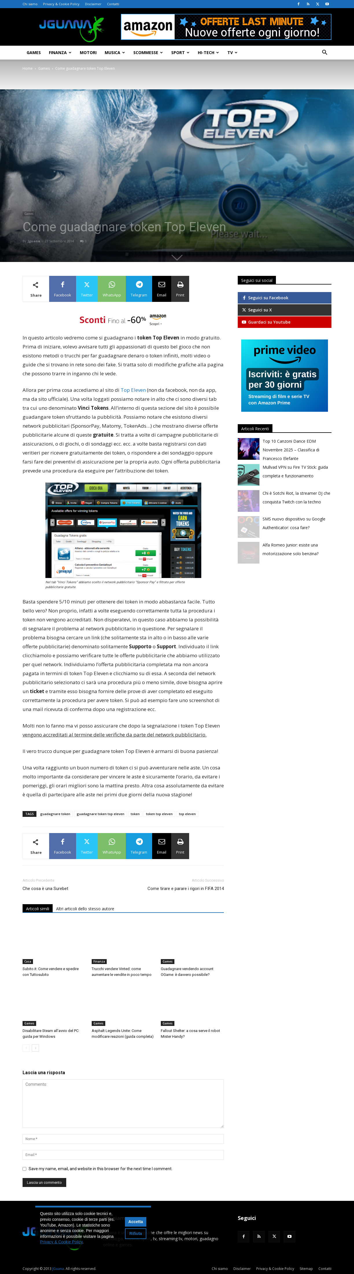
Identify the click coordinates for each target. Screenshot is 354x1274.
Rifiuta (135, 1233)
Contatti (113, 4)
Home (28, 68)
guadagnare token (55, 814)
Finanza (60, 52)
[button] (324, 53)
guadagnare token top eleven (100, 814)
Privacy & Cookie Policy (61, 4)
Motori (88, 52)
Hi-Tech (208, 52)
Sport (180, 52)
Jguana (34, 241)
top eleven (187, 814)
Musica (115, 52)
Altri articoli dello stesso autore (85, 908)
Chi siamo (30, 4)
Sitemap (306, 1268)
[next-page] (35, 1048)
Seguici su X (256, 310)
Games (34, 52)
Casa (27, 961)
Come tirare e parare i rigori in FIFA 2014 (186, 888)
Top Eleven (134, 390)
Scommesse (148, 52)
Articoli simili (37, 908)
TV (232, 52)
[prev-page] (26, 1048)
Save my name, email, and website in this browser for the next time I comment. (100, 1168)
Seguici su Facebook (264, 297)
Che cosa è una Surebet (45, 888)
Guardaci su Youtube (265, 322)
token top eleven (159, 814)
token (135, 814)
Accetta (135, 1221)
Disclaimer (93, 4)
